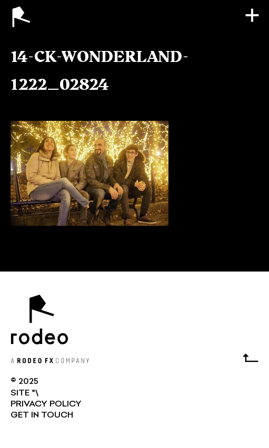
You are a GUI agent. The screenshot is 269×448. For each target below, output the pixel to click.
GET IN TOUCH (42, 415)
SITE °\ (24, 393)
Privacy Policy (46, 404)
